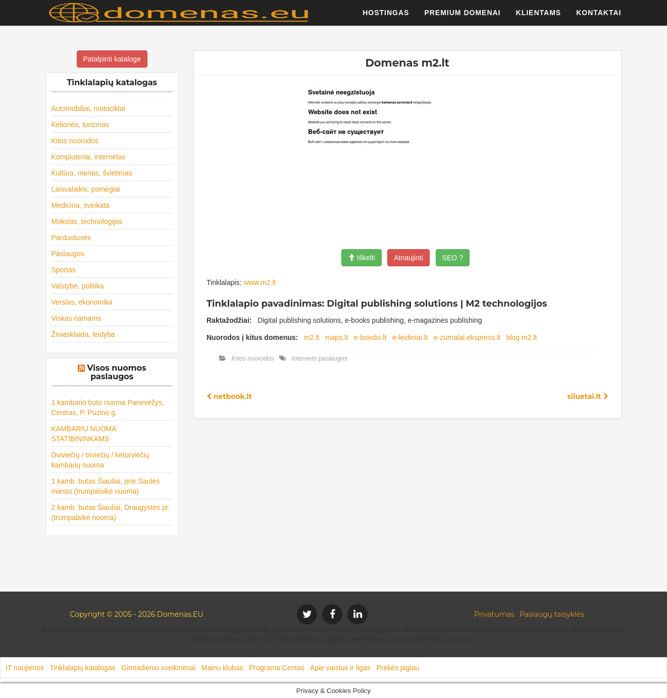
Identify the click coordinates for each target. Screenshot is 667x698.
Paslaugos (68, 254)
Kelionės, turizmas (80, 125)
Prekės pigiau (397, 668)
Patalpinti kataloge (112, 59)
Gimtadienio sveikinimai (158, 668)
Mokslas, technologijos (87, 221)
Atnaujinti (408, 258)
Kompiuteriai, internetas (89, 157)
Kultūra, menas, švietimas (92, 173)
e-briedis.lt (370, 337)
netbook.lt (229, 396)
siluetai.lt (588, 396)
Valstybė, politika (78, 286)
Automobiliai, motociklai (88, 108)
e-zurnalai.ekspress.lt (467, 337)
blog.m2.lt (521, 337)
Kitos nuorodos (75, 141)
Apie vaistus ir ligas (340, 668)
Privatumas (494, 614)
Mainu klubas (222, 668)
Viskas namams (76, 318)
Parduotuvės (71, 238)
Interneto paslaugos (320, 358)
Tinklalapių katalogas (82, 668)
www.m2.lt (259, 282)
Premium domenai (462, 18)
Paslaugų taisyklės (552, 614)
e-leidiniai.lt (410, 337)
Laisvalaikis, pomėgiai (86, 189)
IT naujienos (25, 668)
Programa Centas (276, 668)
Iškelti (361, 258)
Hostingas (386, 18)
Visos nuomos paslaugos (116, 372)
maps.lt (336, 337)
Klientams (538, 18)
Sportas (64, 270)
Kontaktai (598, 18)
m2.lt (311, 337)
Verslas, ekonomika (82, 302)
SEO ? (452, 258)
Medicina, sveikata (81, 205)
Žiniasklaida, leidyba (83, 334)
